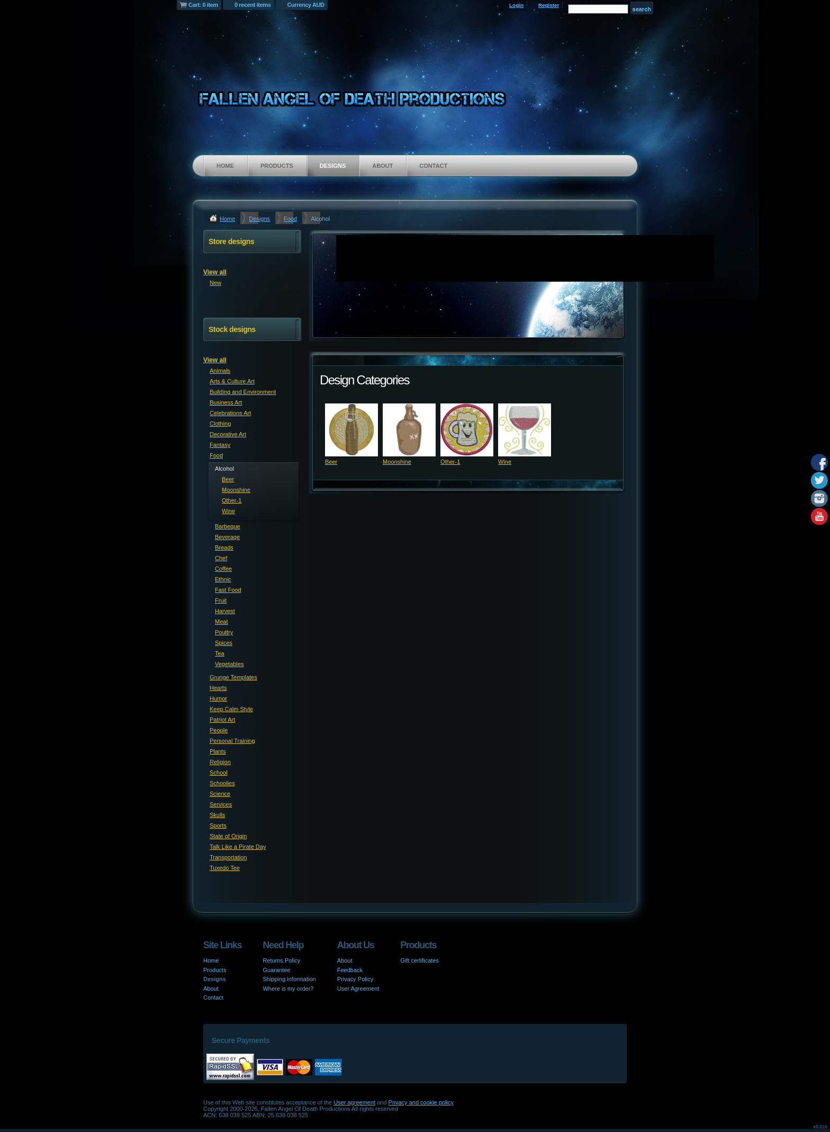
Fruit (221, 600)
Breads (224, 547)
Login (516, 5)
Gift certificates (419, 960)
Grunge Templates (233, 677)
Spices (223, 643)
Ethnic (223, 579)
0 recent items (252, 5)
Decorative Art (228, 434)
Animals (220, 370)
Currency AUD (305, 5)
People (219, 730)
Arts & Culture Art (232, 381)
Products (276, 166)
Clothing (220, 423)
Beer (331, 462)
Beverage (227, 537)
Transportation (228, 857)
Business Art (226, 402)
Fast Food (228, 590)
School (219, 772)
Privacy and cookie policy (421, 1102)
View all (215, 272)
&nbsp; (351, 429)
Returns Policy (281, 960)
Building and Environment (243, 392)
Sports (218, 825)
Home (225, 166)
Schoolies (222, 783)
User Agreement (358, 988)
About (382, 166)
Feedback (350, 970)
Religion (220, 762)
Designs (333, 166)
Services (221, 804)
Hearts (218, 688)
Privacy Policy (355, 979)
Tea (219, 653)
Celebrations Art (230, 413)
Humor (218, 698)
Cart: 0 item (203, 5)
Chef (221, 558)
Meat (221, 621)
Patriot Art (222, 719)
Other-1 (450, 462)
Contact (433, 166)
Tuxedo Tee (225, 868)
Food (290, 218)
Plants (218, 751)
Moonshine (397, 462)
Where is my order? (288, 988)
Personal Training (232, 741)
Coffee (223, 568)
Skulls (217, 815)
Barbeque (227, 526)
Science (220, 793)
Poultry (224, 632)
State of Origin (228, 836)
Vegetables (229, 664)
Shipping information (289, 979)
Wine (504, 462)
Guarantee (276, 970)
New (215, 283)
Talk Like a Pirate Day (238, 846)
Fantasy (220, 445)
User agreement (354, 1102)
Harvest (225, 611)
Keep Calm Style (231, 709)
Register (549, 5)
